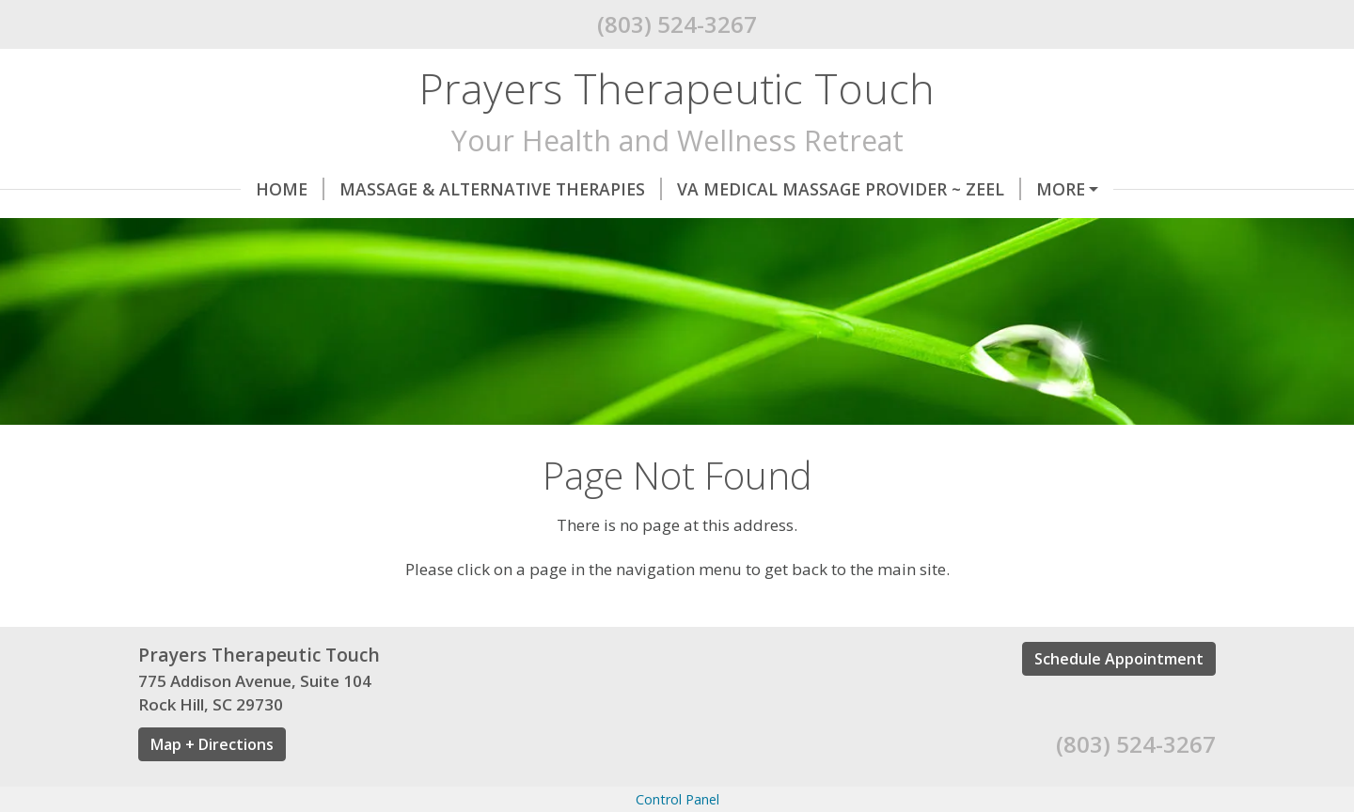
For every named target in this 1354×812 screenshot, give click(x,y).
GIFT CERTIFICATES (687, 228)
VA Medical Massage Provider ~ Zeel (747, 189)
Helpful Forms (222, 269)
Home (187, 189)
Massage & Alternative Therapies (398, 189)
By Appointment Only (896, 228)
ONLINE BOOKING (1017, 189)
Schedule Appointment (1119, 737)
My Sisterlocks (509, 228)
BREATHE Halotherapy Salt (285, 228)
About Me (1073, 228)
